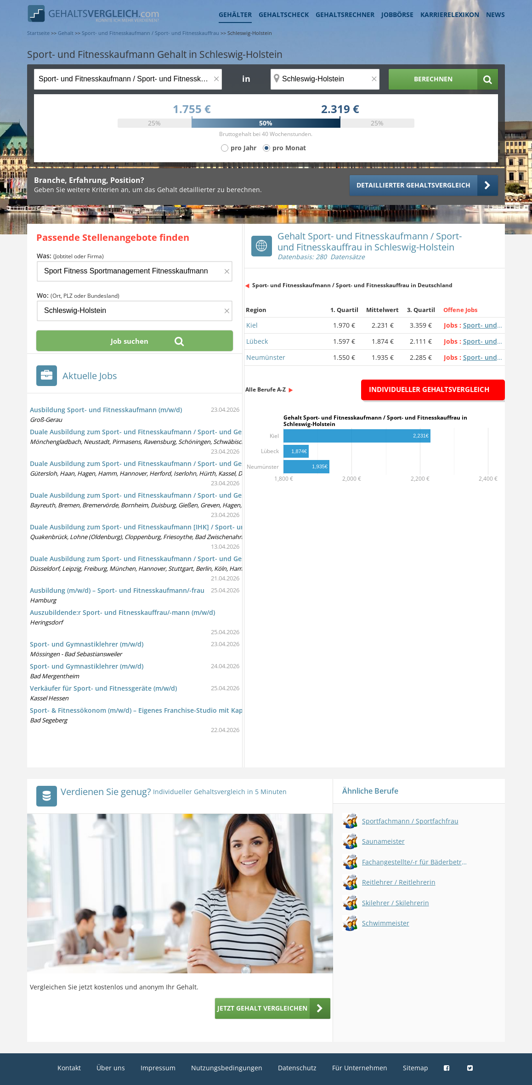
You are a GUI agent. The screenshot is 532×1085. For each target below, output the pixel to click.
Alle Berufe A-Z (265, 389)
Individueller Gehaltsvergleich (429, 389)
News (495, 14)
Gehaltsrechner (345, 14)
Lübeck (257, 341)
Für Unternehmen (359, 1067)
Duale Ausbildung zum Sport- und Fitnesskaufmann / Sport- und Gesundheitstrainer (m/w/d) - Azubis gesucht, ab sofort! (218, 558)
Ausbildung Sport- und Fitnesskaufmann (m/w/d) (106, 409)
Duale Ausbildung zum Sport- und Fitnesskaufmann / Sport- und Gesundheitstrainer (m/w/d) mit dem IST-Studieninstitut (219, 431)
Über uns (110, 1067)
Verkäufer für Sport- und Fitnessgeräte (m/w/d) (103, 688)
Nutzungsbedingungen (226, 1067)
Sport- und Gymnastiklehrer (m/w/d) (86, 644)
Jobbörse (397, 14)
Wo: (78, 295)
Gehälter (235, 14)
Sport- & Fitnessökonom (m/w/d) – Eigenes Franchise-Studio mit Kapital (141, 710)
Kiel (252, 325)
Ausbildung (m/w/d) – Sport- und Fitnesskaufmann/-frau (117, 590)
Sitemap (415, 1067)
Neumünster (265, 357)
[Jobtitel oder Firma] (134, 271)
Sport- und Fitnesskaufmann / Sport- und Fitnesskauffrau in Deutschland (352, 285)
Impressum (158, 1067)
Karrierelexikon (449, 14)
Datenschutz (297, 1067)
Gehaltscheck (284, 14)
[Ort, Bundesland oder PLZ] (325, 79)
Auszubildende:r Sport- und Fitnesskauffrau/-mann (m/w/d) (122, 612)
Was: (70, 255)
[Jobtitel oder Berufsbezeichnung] (128, 79)
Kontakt (69, 1067)
